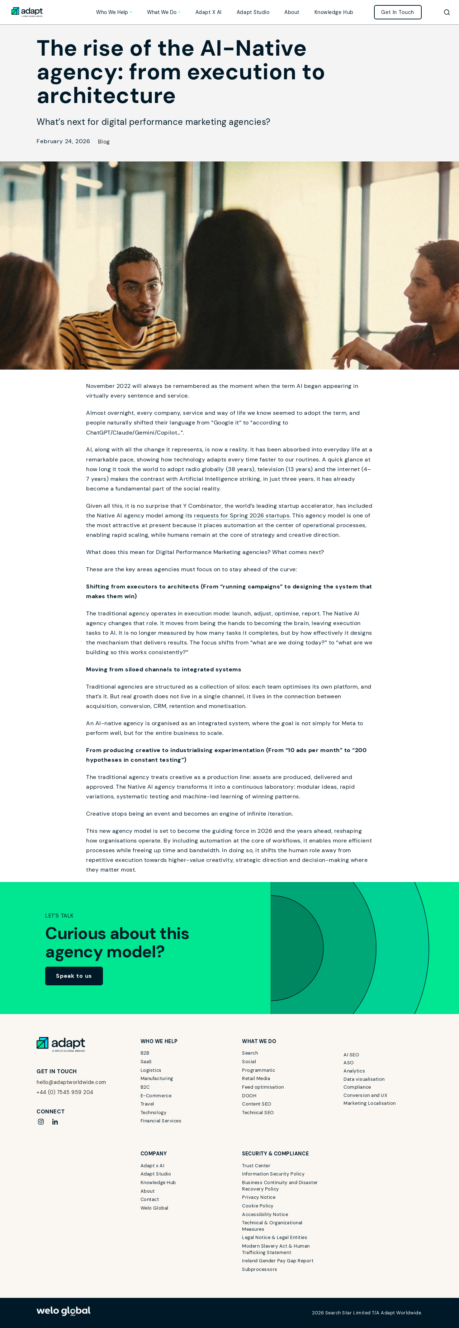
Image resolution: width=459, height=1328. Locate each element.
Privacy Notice (258, 1197)
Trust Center (256, 1166)
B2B (145, 1053)
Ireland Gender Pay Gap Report (277, 1261)
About (291, 12)
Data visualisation (364, 1079)
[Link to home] (27, 12)
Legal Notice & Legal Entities (274, 1237)
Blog (104, 141)
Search (250, 1053)
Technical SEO (258, 1112)
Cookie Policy (258, 1206)
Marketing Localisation (370, 1103)
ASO (349, 1063)
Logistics (151, 1070)
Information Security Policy (273, 1174)
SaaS (146, 1062)
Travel (147, 1104)
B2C (145, 1087)
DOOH (249, 1096)
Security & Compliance (275, 1153)
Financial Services (161, 1121)
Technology (153, 1112)
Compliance (357, 1087)
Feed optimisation (263, 1087)
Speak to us (74, 976)
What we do (161, 12)
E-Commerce (156, 1096)
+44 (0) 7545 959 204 (65, 1092)
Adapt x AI (208, 12)
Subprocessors (260, 1269)
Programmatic (258, 1070)
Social (249, 1062)
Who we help (112, 12)
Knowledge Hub (334, 12)
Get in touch (397, 12)
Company (154, 1153)
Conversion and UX (365, 1095)
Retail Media (256, 1078)
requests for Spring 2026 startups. (242, 515)
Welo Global (155, 1208)
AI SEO (351, 1055)
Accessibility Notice (265, 1214)
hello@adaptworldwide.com (71, 1082)
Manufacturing (157, 1078)
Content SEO (256, 1104)
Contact (150, 1199)
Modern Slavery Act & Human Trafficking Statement (276, 1249)
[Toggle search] (447, 12)
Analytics (354, 1071)
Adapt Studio (253, 12)
